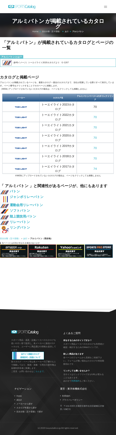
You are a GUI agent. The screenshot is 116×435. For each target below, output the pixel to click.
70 (95, 117)
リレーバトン (20, 222)
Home (35, 31)
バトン (15, 191)
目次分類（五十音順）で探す (29, 411)
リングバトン (20, 227)
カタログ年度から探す (26, 407)
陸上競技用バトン (23, 216)
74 (95, 168)
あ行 (67, 31)
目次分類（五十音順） (51, 31)
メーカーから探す (24, 403)
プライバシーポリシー (72, 400)
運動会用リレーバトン (26, 205)
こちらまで (39, 371)
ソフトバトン (20, 210)
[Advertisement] (55, 282)
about (19, 400)
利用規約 (75, 381)
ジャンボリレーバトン (27, 197)
